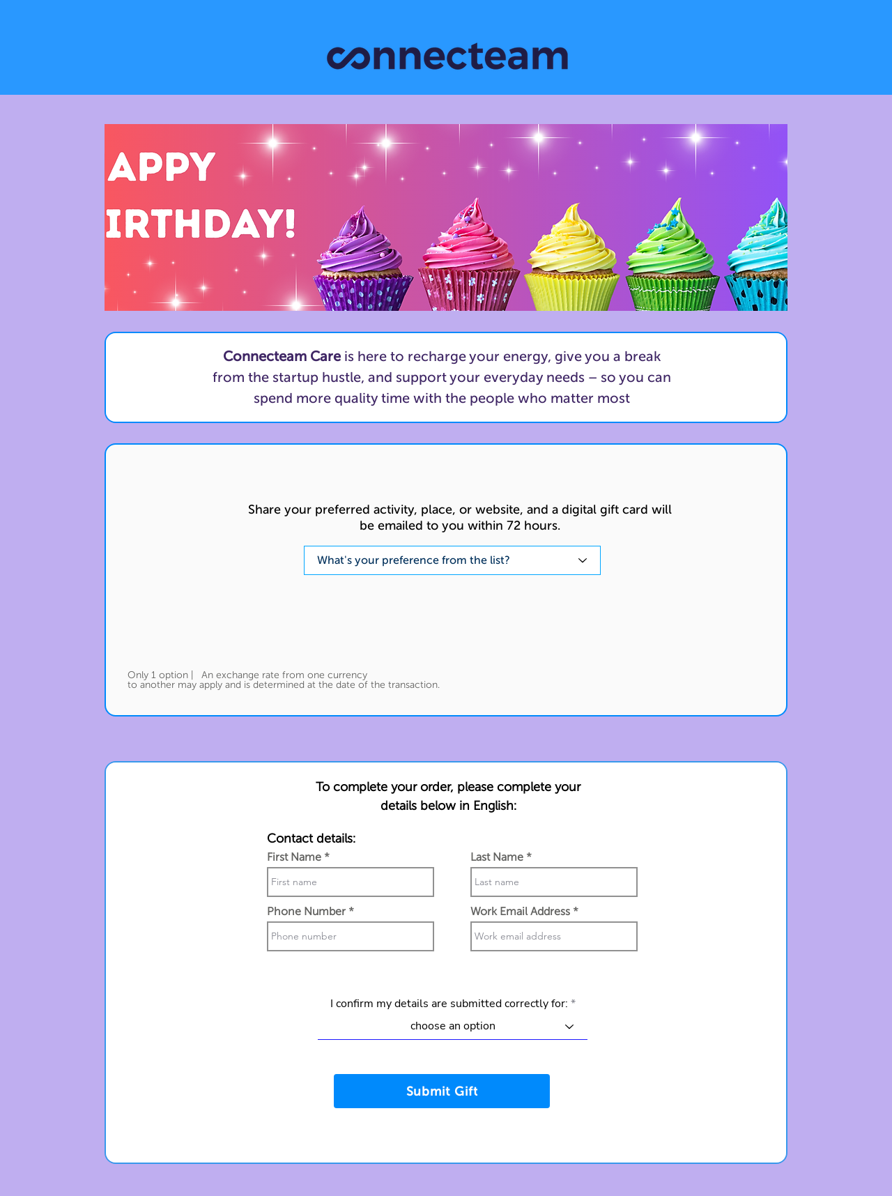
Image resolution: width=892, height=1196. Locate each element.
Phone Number (306, 911)
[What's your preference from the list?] (452, 560)
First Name (294, 857)
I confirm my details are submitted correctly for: (449, 1003)
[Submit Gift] (442, 1091)
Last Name (496, 857)
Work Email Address (520, 911)
